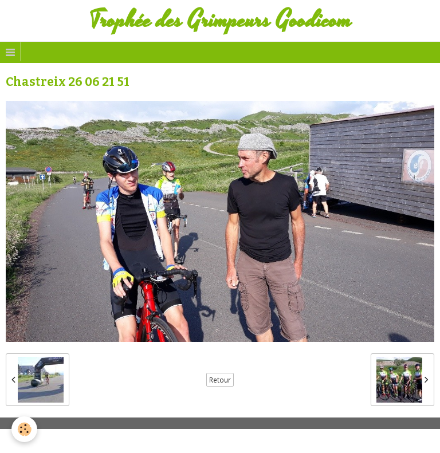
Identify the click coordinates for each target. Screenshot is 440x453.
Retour (220, 379)
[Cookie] (24, 429)
